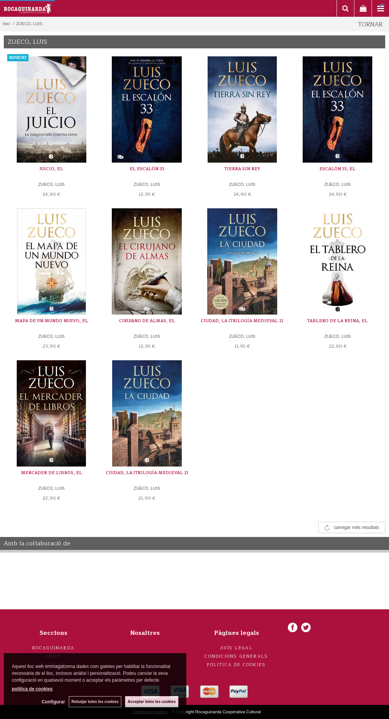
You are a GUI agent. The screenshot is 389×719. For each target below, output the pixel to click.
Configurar (53, 702)
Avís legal (236, 648)
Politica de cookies (236, 664)
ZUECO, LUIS (51, 184)
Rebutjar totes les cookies (95, 702)
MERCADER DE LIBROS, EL (51, 472)
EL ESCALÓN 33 (147, 169)
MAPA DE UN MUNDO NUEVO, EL (51, 320)
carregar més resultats (356, 527)
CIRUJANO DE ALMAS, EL (147, 320)
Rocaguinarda (53, 648)
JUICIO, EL (51, 169)
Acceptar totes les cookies (152, 702)
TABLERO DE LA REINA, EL (337, 320)
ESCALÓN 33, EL (337, 169)
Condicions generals (236, 656)
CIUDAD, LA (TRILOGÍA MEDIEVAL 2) (242, 320)
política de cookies (32, 689)
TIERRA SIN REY (242, 169)
